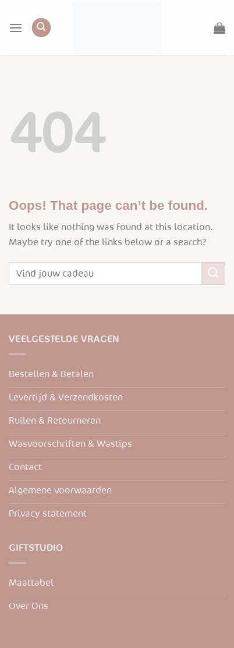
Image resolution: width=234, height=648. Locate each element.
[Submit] (213, 273)
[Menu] (16, 27)
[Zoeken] (41, 27)
